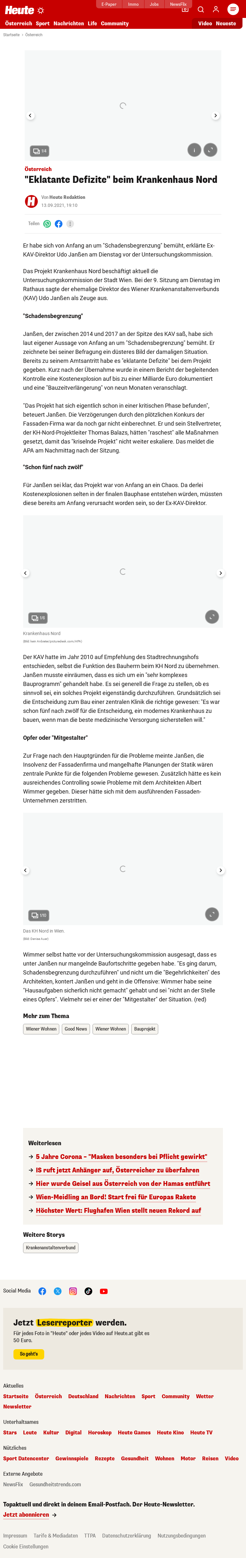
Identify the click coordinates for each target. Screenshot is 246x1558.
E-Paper (89, 4)
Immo (113, 4)
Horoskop (99, 1433)
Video (232, 1459)
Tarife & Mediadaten (56, 1535)
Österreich (18, 23)
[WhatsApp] (47, 224)
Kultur (51, 1433)
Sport (43, 23)
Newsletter (17, 1407)
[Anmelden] (216, 9)
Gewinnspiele (71, 1459)
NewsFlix (158, 4)
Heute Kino (170, 1433)
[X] (58, 1290)
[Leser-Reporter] (185, 9)
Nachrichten (68, 23)
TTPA (90, 1535)
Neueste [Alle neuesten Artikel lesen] (226, 23)
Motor (188, 1459)
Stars (10, 1433)
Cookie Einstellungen (25, 1546)
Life (92, 23)
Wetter (205, 1396)
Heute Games (134, 1433)
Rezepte (105, 1459)
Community (115, 23)
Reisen (210, 1459)
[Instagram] (73, 1290)
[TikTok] (88, 1290)
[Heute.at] (19, 9)
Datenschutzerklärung (126, 1535)
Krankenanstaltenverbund (51, 1248)
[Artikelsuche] (200, 9)
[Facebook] (58, 224)
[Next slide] (215, 115)
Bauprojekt (144, 1029)
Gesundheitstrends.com (55, 1484)
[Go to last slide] (30, 115)
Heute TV (201, 1433)
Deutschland (83, 1396)
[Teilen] (70, 223)
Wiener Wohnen (41, 1029)
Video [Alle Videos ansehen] (205, 23)
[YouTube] (104, 1290)
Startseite (11, 35)
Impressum (15, 1535)
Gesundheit (135, 1459)
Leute (30, 1433)
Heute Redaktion (67, 197)
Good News (76, 1029)
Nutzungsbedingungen (182, 1535)
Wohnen (164, 1459)
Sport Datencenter (26, 1459)
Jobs (134, 4)
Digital (73, 1433)
